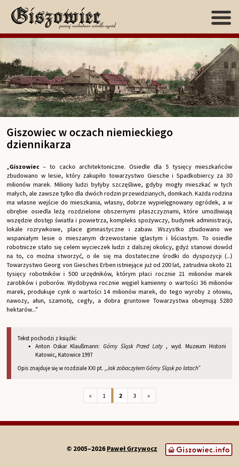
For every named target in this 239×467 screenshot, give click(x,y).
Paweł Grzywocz (132, 448)
